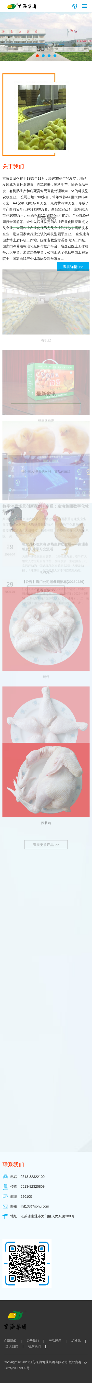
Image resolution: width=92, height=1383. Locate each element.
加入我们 (11, 1346)
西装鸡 (46, 481)
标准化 (76, 1341)
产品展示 (55, 1341)
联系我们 (34, 1346)
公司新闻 (10, 1341)
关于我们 (32, 1341)
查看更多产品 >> (46, 503)
